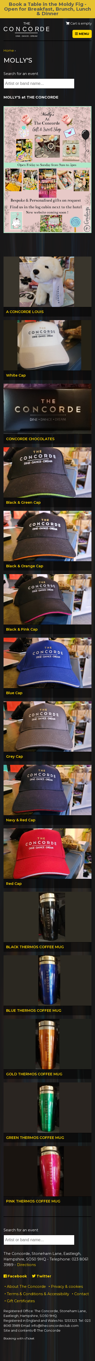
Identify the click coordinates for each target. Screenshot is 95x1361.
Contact (81, 1294)
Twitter (41, 1276)
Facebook (15, 1276)
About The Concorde (26, 1286)
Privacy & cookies (67, 1286)
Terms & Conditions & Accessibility (38, 1294)
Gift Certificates (21, 1301)
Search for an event (21, 73)
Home (9, 50)
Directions (26, 1264)
